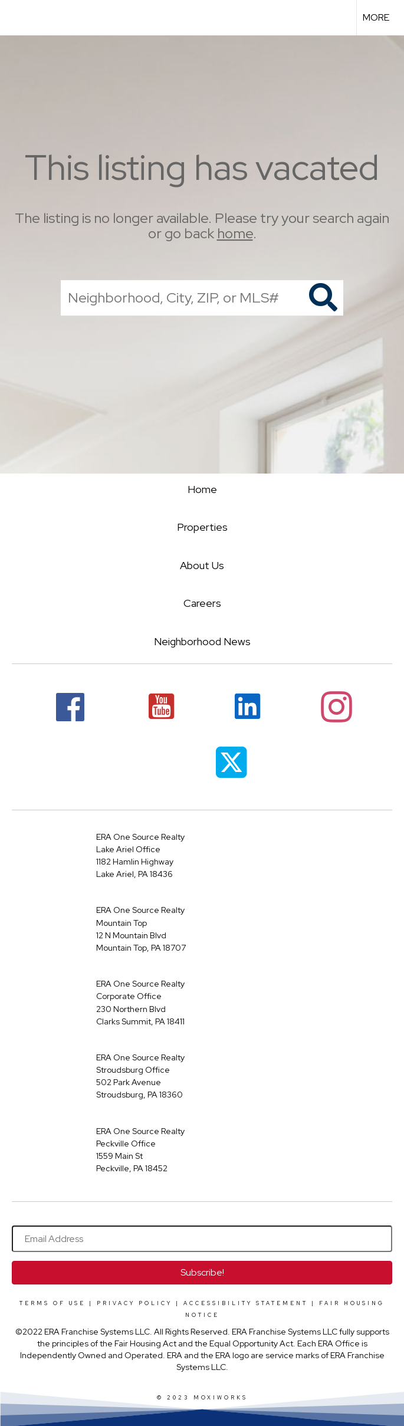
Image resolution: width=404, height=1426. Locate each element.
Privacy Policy (134, 1303)
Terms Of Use (52, 1303)
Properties (202, 527)
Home (202, 489)
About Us (202, 565)
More (376, 17)
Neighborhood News (202, 641)
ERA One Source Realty (140, 837)
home (235, 234)
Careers (202, 603)
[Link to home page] (15, 17)
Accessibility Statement (245, 1303)
